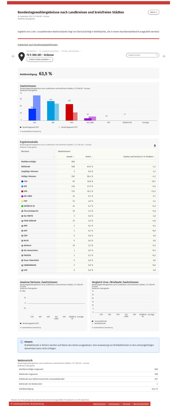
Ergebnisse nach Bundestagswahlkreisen (38, 44)
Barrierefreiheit (141, 404)
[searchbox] (142, 55)
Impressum (114, 404)
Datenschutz (99, 404)
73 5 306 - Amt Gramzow (70, 51)
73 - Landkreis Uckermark (48, 51)
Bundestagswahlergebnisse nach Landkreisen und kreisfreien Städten (71, 12)
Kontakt (126, 404)
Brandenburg (32, 51)
